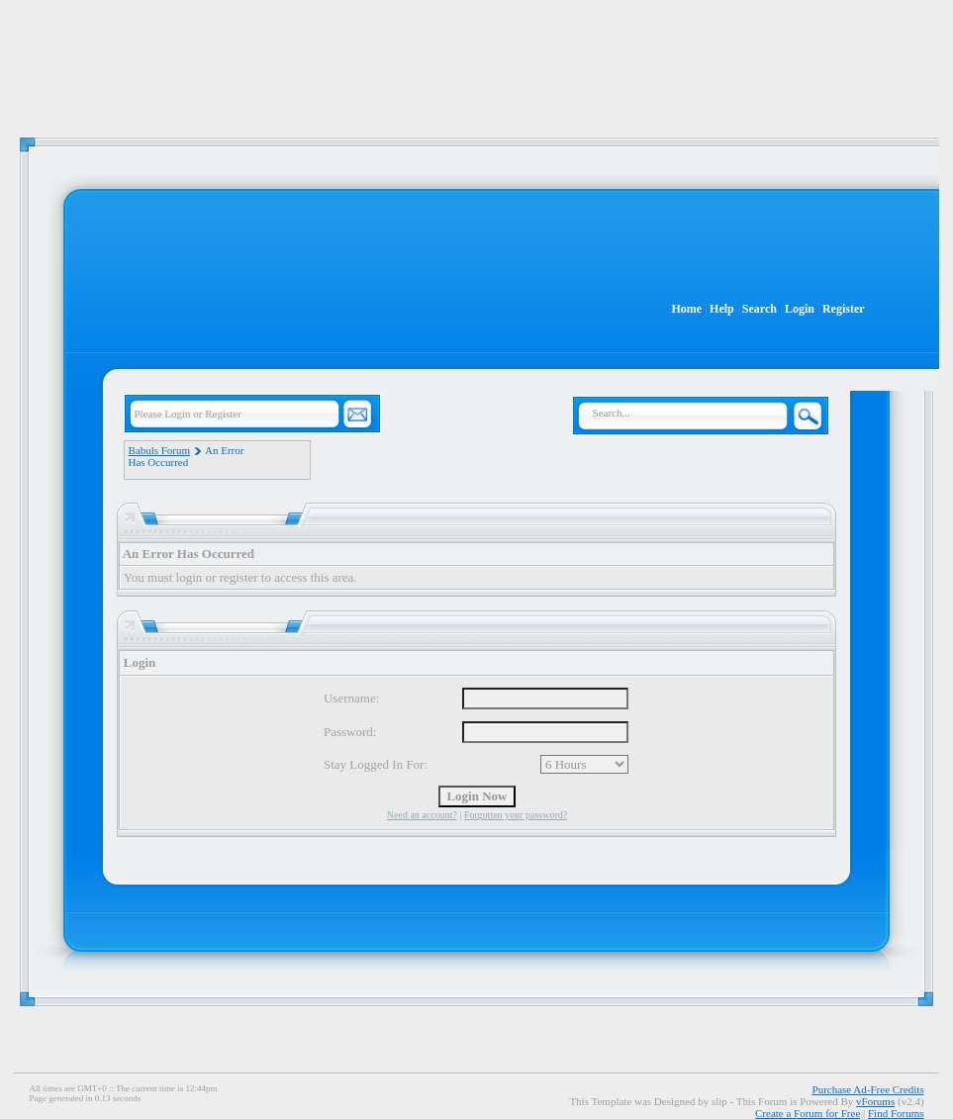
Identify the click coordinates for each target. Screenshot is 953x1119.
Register (843, 309)
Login (799, 309)
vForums (875, 1101)
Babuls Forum (159, 450)
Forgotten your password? (515, 814)
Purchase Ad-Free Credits (868, 1089)
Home (686, 309)
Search (759, 309)
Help (722, 309)
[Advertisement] (477, 59)
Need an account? (422, 814)
